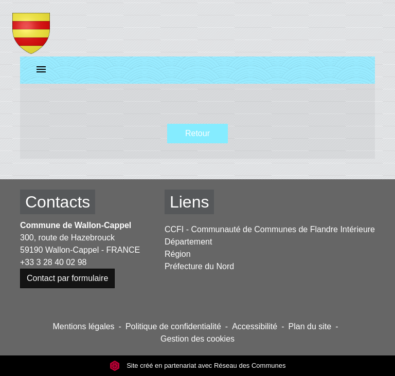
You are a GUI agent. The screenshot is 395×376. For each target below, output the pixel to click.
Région (178, 254)
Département (188, 241)
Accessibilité (254, 326)
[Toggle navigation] (41, 70)
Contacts (57, 202)
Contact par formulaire (67, 278)
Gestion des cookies (197, 338)
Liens (189, 202)
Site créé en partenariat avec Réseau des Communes (198, 365)
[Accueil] (31, 28)
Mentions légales (84, 326)
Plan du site (310, 326)
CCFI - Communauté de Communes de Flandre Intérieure (270, 229)
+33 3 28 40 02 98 (53, 262)
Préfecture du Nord (199, 266)
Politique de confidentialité (173, 326)
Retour (197, 133)
